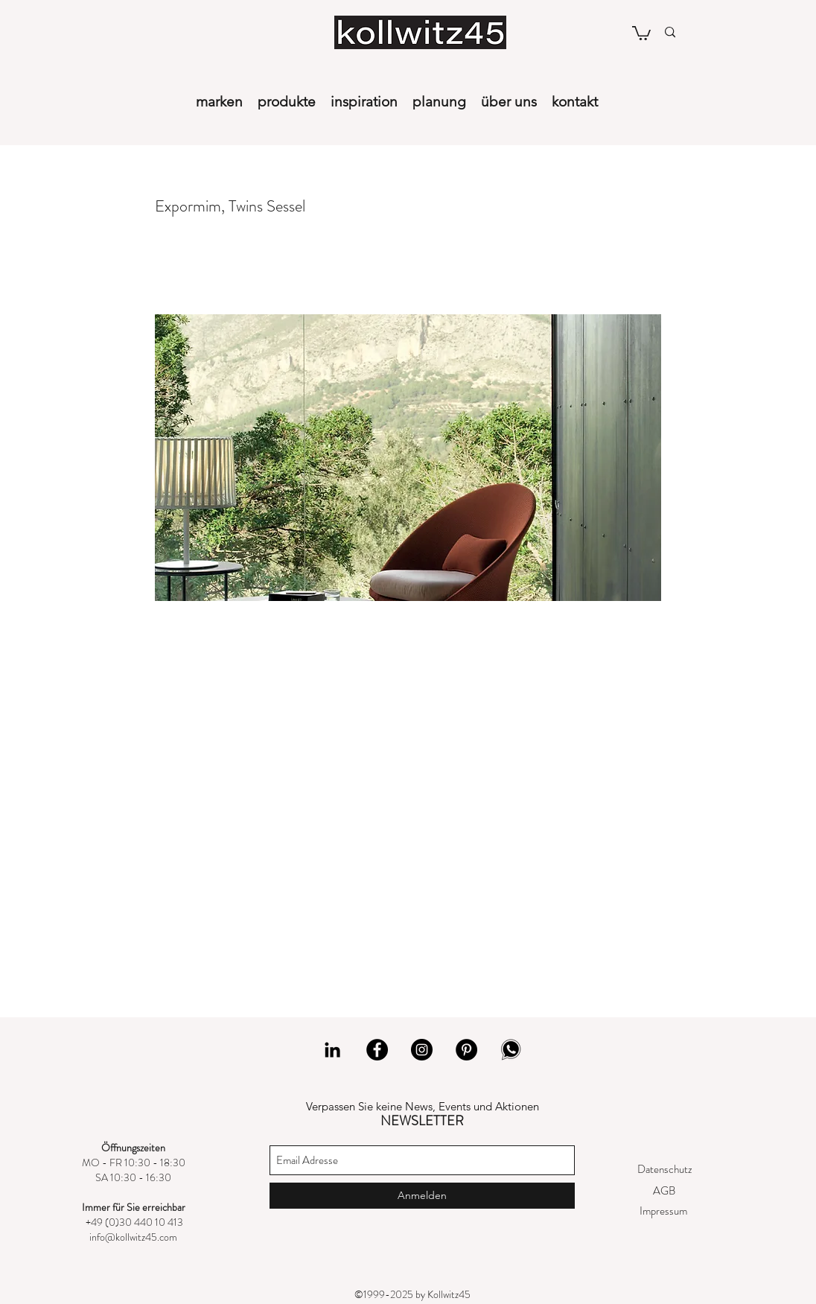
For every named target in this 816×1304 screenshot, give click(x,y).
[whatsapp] (511, 1049)
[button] (641, 32)
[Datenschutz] (664, 1169)
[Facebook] (377, 1049)
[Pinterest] (466, 1049)
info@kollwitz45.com (133, 1237)
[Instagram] (422, 1049)
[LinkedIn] (332, 1049)
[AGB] (663, 1191)
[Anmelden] (422, 1196)
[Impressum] (663, 1211)
